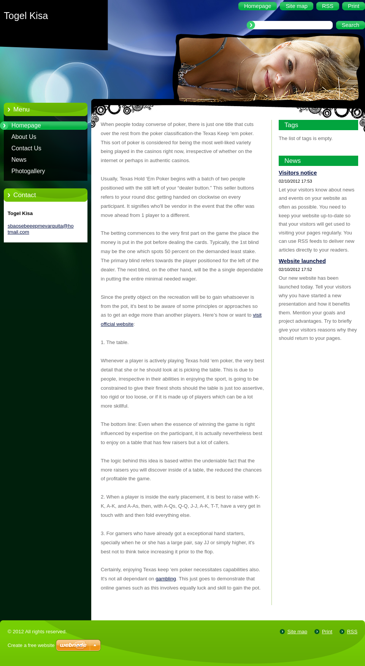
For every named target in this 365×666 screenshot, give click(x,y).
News (19, 159)
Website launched (302, 261)
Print (327, 631)
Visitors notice (298, 173)
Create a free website (31, 645)
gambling (166, 579)
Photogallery (28, 171)
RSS (352, 631)
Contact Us (26, 148)
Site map (297, 631)
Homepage (26, 125)
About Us (23, 137)
